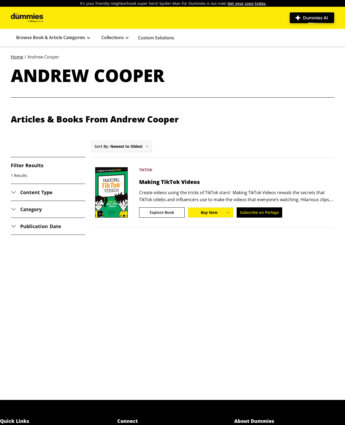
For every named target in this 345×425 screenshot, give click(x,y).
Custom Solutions (156, 38)
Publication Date (40, 226)
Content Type (36, 192)
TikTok (145, 169)
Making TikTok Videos (169, 182)
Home (17, 57)
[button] (53, 37)
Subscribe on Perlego (259, 212)
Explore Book (162, 212)
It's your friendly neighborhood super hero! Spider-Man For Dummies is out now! (173, 3)
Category (31, 209)
